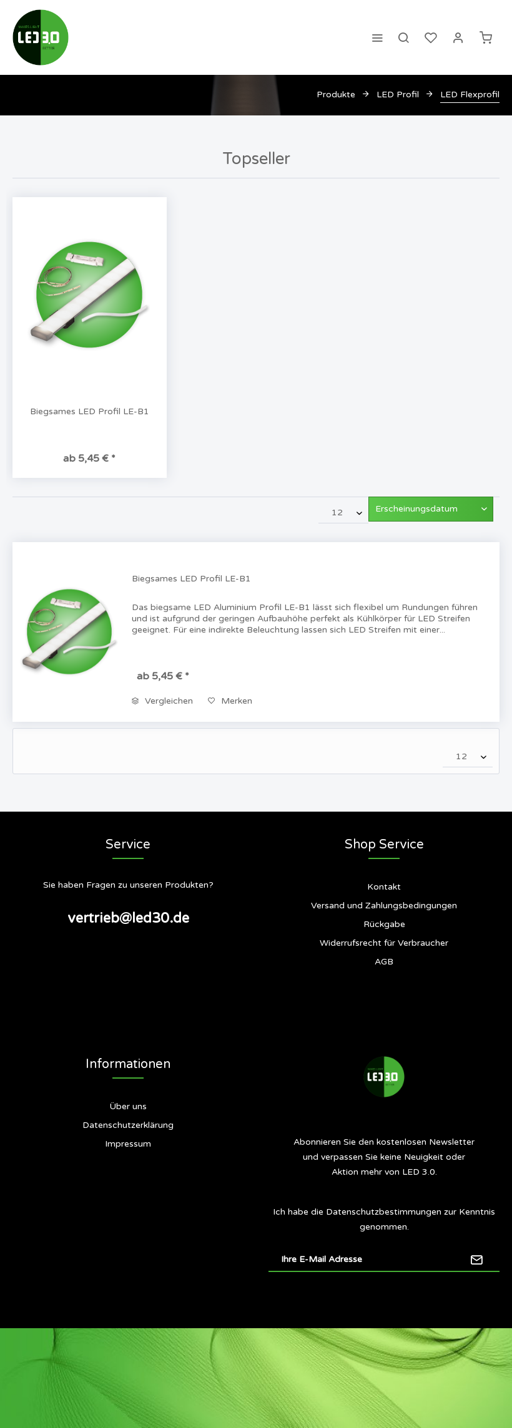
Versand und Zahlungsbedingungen (384, 905)
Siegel (128, 1193)
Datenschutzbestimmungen (383, 1212)
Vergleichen (162, 701)
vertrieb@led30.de (128, 918)
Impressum (128, 1144)
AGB (384, 961)
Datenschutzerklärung (128, 1125)
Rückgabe (384, 924)
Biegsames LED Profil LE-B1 (89, 411)
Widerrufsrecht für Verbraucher (384, 943)
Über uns (128, 1106)
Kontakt (384, 887)
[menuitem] (377, 37)
